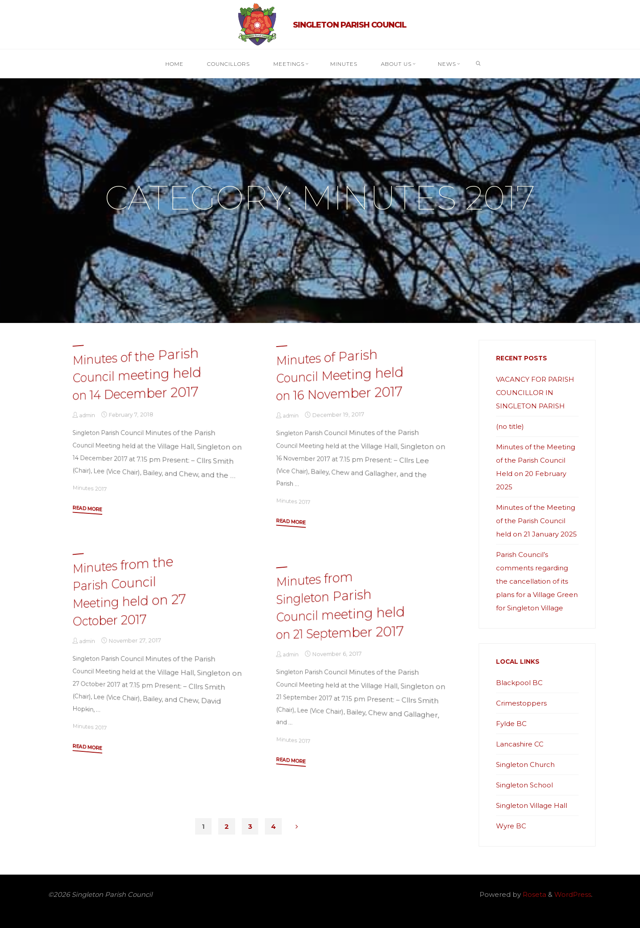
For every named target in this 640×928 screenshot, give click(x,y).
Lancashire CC (520, 744)
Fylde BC (511, 723)
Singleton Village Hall (531, 805)
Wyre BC (511, 826)
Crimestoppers (521, 703)
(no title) (510, 426)
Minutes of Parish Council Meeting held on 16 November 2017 (340, 374)
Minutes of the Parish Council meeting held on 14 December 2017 (136, 373)
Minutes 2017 (89, 488)
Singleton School (524, 785)
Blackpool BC (519, 682)
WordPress (572, 894)
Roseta (533, 894)
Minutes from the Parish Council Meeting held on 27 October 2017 (129, 591)
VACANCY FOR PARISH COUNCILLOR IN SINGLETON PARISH (535, 392)
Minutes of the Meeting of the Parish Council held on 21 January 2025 (536, 520)
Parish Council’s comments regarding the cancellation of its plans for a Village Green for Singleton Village (537, 581)
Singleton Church (525, 764)
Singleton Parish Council (349, 25)
